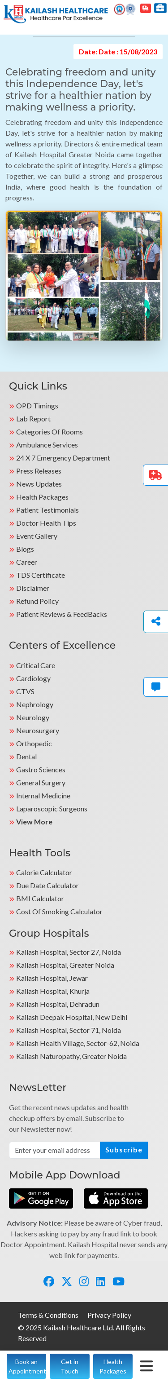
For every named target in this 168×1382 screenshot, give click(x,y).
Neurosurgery (37, 730)
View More (34, 821)
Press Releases (38, 470)
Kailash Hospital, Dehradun (57, 1004)
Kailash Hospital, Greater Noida (65, 965)
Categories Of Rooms (49, 431)
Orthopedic (34, 743)
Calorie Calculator (44, 872)
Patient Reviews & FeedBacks (61, 614)
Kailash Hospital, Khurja (53, 991)
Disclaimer (32, 588)
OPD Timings (37, 405)
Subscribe (123, 1149)
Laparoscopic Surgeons (51, 808)
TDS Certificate (40, 575)
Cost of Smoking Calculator (59, 911)
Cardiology (33, 678)
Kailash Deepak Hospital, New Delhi (71, 1017)
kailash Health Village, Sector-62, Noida (77, 1043)
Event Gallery (36, 536)
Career (26, 562)
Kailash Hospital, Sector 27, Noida (68, 952)
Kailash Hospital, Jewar (52, 978)
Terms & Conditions (48, 1315)
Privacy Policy (109, 1315)
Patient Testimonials (47, 509)
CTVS (25, 691)
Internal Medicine (43, 795)
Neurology (32, 717)
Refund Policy (37, 601)
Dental (26, 756)
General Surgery (40, 782)
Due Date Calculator (47, 885)
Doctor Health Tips (46, 522)
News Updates (39, 483)
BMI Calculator (40, 898)
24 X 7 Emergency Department (63, 457)
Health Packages (42, 496)
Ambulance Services (47, 444)
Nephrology (34, 704)
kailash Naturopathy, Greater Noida (71, 1056)
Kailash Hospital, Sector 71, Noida (68, 1030)
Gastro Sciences (40, 769)
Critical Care (35, 665)
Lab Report (33, 418)
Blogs (25, 549)
